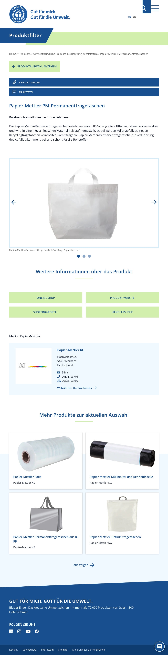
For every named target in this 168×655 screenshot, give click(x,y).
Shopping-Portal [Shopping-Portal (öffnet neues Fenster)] (45, 312)
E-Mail (65, 372)
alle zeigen (80, 565)
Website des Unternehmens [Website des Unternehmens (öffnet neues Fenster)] (74, 388)
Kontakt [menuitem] (13, 649)
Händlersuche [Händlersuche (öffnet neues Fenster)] (122, 312)
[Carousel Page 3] (89, 256)
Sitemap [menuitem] (64, 649)
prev (16, 202)
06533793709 (70, 381)
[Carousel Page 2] (84, 256)
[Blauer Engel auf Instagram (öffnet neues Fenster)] (19, 631)
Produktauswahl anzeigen (37, 66)
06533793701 (70, 376)
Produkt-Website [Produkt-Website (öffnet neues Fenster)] (122, 298)
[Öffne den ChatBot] (160, 647)
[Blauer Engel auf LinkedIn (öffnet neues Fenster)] (11, 631)
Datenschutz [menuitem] (30, 649)
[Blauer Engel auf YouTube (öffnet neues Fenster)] (28, 631)
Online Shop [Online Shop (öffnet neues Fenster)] (46, 298)
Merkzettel (26, 92)
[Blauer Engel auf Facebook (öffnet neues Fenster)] (37, 631)
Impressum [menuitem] (48, 649)
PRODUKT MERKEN (29, 82)
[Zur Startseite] (61, 14)
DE (129, 16)
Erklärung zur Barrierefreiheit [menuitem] (90, 649)
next (152, 202)
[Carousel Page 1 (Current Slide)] (78, 256)
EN (134, 16)
